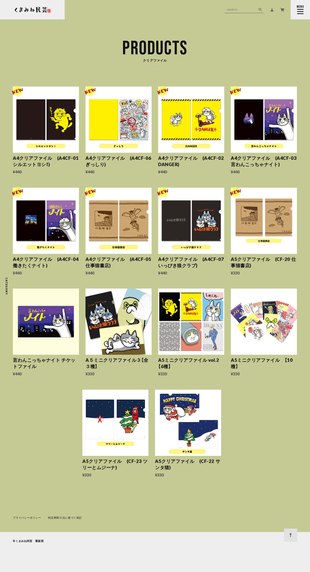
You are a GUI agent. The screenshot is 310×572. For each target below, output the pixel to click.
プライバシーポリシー (27, 517)
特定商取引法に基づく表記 (65, 517)
